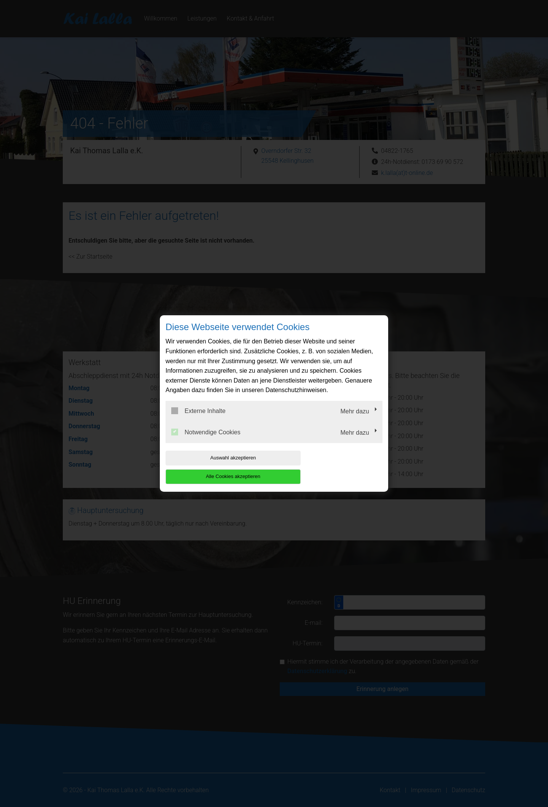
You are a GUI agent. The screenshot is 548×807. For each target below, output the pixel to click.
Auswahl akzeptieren (214, 467)
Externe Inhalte (198, 420)
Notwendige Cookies (206, 441)
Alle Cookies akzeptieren (333, 467)
